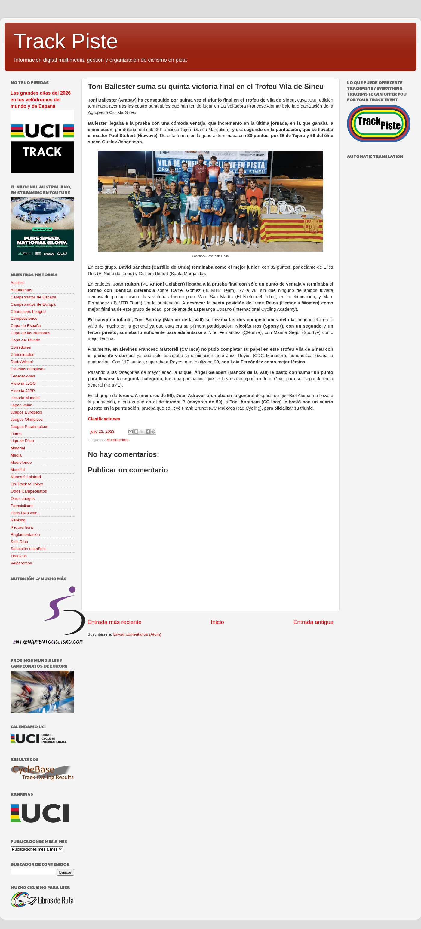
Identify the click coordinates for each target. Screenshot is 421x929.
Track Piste (66, 41)
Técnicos (19, 556)
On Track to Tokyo (27, 484)
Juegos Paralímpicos (29, 426)
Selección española (28, 548)
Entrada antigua (313, 622)
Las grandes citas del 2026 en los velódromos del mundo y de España (41, 99)
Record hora (22, 527)
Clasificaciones (104, 419)
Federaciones (23, 376)
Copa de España (26, 325)
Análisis (18, 282)
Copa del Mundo (25, 340)
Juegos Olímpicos (27, 419)
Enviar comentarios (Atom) (137, 634)
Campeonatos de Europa (33, 304)
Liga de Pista (22, 441)
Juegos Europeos (26, 412)
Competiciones (24, 318)
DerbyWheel (22, 361)
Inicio (217, 622)
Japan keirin (21, 405)
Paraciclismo (22, 505)
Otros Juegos (23, 498)
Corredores (21, 347)
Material (18, 448)
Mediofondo (21, 462)
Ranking (18, 520)
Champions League (28, 311)
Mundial (18, 469)
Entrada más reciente (115, 622)
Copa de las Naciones (30, 333)
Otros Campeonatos (29, 491)
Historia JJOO (23, 383)
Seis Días (19, 541)
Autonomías (117, 440)
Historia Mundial (25, 398)
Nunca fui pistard (26, 477)
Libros (16, 433)
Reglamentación (25, 534)
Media (16, 455)
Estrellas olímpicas (28, 369)
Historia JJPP (23, 390)
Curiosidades (22, 354)
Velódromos (21, 563)
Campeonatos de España (33, 297)
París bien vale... (26, 513)
